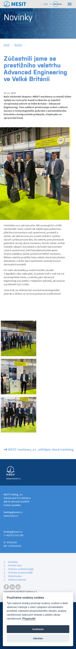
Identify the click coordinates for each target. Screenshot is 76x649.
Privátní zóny (15, 565)
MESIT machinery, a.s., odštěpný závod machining (41, 449)
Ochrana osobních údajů (20, 569)
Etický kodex (15, 576)
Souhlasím (38, 629)
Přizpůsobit (29, 618)
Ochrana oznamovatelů (20, 572)
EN (46, 4)
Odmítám (38, 638)
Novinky (18, 44)
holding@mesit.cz (13, 512)
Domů (7, 44)
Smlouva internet (17, 579)
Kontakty (13, 561)
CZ (42, 4)
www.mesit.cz (11, 515)
